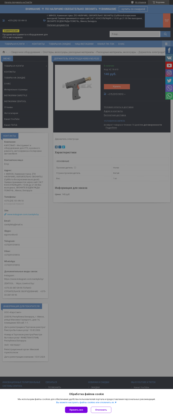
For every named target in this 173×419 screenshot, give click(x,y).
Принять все (76, 410)
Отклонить (101, 410)
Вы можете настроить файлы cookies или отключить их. (85, 402)
